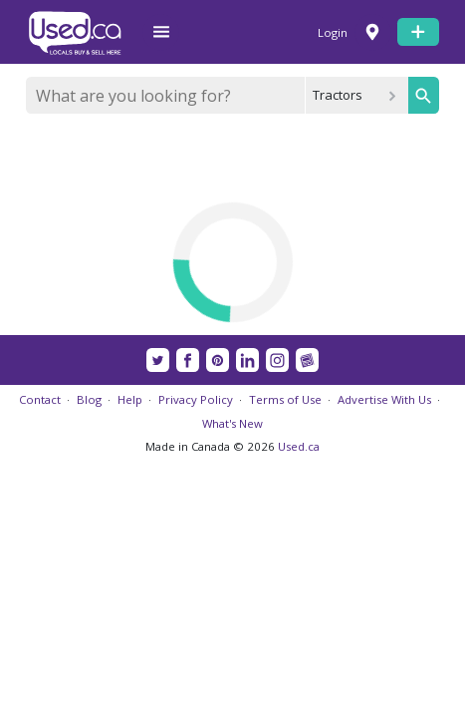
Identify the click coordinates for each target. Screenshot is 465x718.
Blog (89, 399)
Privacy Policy (195, 399)
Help (129, 399)
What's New (232, 423)
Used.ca (299, 446)
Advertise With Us (384, 399)
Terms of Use (285, 399)
